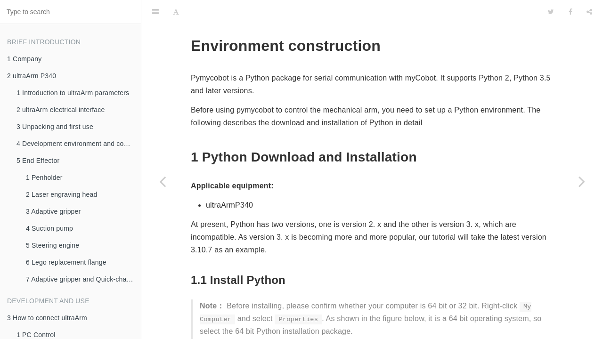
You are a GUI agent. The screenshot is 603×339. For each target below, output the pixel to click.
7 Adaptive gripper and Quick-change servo (83, 279)
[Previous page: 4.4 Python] (162, 181)
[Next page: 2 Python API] (582, 181)
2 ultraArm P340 (31, 76)
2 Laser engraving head (62, 194)
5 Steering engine (52, 245)
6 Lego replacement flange (66, 262)
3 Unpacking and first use (54, 126)
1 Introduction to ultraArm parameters (72, 93)
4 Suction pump (49, 228)
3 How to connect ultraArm (47, 318)
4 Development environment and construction (78, 143)
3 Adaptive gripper (53, 211)
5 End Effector (37, 160)
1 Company (24, 59)
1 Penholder (44, 177)
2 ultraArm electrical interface (60, 109)
